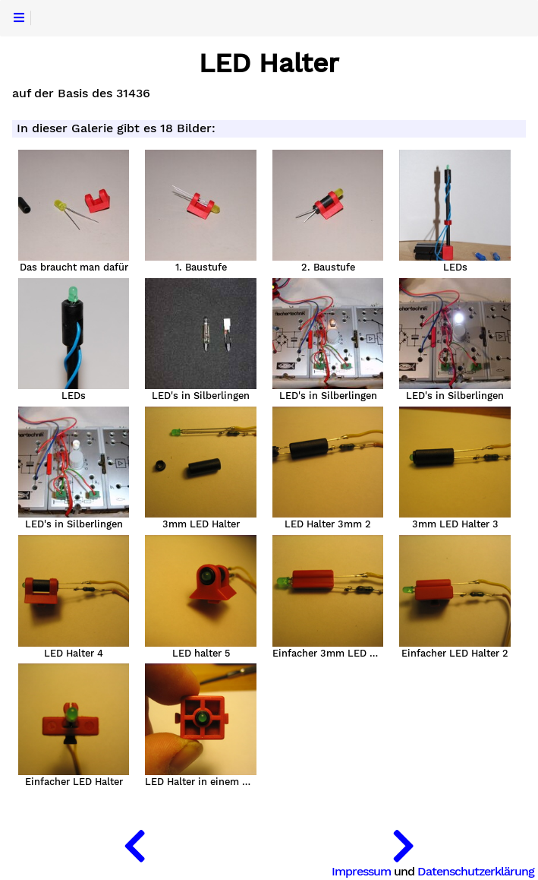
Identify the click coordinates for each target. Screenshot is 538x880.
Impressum (361, 871)
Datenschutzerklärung (475, 871)
